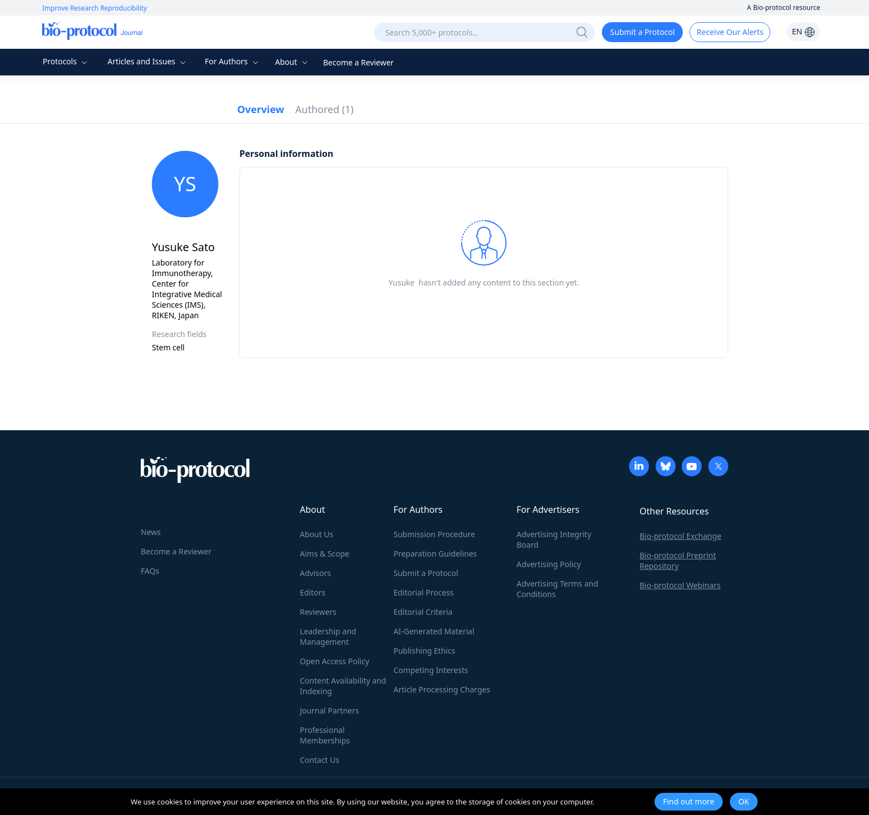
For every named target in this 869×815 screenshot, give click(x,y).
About (292, 62)
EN (803, 31)
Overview (260, 109)
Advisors (315, 573)
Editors (312, 592)
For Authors (232, 61)
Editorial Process (423, 592)
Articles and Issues (148, 61)
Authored (324, 109)
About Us (316, 534)
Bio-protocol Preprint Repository (678, 560)
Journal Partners (329, 710)
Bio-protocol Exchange (681, 536)
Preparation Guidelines (435, 553)
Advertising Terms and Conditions (557, 588)
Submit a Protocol (642, 32)
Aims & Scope (324, 553)
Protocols (66, 61)
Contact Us (319, 760)
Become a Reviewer (358, 62)
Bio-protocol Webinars (680, 585)
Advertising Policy (549, 564)
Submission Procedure (434, 534)
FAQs (150, 571)
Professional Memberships (325, 735)
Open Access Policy (334, 661)
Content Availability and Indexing (343, 685)
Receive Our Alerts (730, 32)
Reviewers (318, 612)
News (151, 532)
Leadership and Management (328, 636)
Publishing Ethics (424, 650)
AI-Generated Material (433, 631)
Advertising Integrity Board (554, 539)
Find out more (688, 801)
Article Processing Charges (441, 689)
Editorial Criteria (422, 612)
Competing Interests (430, 670)
